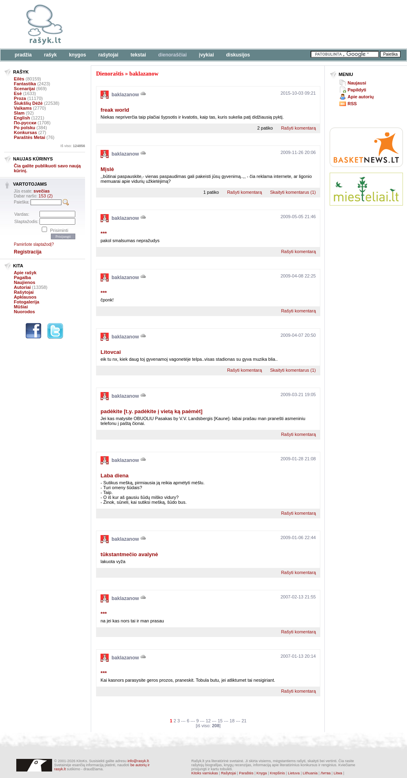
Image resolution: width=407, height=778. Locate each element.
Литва (326, 773)
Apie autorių (361, 96)
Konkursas (25, 132)
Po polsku (24, 127)
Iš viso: (72, 146)
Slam (19, 113)
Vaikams (23, 108)
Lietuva (294, 773)
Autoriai (22, 287)
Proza (20, 98)
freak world (115, 110)
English (22, 117)
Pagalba (22, 277)
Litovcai (111, 352)
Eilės (19, 78)
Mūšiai (21, 306)
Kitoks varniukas (204, 773)
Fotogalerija (26, 301)
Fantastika (25, 83)
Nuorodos (24, 311)
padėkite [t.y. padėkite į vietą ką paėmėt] (151, 411)
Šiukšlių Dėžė (28, 103)
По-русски (25, 122)
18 (232, 720)
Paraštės (246, 773)
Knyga (261, 773)
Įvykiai (206, 55)
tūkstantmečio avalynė (129, 554)
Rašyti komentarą (298, 128)
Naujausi (357, 82)
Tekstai (138, 55)
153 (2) (46, 195)
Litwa (338, 773)
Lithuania (310, 773)
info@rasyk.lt (138, 761)
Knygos (77, 55)
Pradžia (23, 55)
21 (243, 720)
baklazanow (144, 74)
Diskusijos (238, 55)
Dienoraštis (110, 74)
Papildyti (357, 89)
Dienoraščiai (172, 55)
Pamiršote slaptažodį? (34, 244)
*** (104, 233)
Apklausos (25, 297)
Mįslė (107, 169)
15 (220, 720)
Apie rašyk (25, 272)
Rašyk (50, 55)
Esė (18, 93)
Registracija (28, 252)
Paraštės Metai (29, 137)
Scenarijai (24, 88)
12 (208, 720)
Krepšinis (277, 773)
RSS (352, 103)
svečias (41, 191)
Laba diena (115, 475)
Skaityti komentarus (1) (293, 192)
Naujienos (24, 282)
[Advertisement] (144, 44)
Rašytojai (108, 55)
